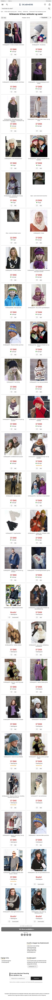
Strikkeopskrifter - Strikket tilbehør (13, 645)
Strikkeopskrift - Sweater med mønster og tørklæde (13, 571)
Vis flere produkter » (26, 929)
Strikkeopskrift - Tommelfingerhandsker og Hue (39, 570)
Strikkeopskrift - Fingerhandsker (13, 533)
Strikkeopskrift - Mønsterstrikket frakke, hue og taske (39, 120)
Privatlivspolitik (5, 962)
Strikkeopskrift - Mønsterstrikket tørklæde (13, 719)
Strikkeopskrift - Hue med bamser (39, 796)
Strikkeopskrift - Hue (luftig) (13, 382)
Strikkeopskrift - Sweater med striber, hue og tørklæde (13, 836)
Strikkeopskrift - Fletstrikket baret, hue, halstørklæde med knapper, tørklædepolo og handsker (13, 120)
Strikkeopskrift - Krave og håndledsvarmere (13, 911)
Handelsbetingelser (6, 960)
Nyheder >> (3, 1)
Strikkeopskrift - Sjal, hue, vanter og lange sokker (13, 683)
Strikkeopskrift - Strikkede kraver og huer (13, 456)
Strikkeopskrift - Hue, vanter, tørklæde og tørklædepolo (38, 645)
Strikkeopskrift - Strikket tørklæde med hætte (13, 44)
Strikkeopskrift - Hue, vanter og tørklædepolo (38, 307)
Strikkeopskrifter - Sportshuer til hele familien (39, 496)
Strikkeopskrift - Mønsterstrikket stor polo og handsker (13, 420)
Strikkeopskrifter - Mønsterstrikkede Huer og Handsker (38, 159)
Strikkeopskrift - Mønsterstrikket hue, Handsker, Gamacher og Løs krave (13, 796)
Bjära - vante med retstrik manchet (39, 195)
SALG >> (10, 1)
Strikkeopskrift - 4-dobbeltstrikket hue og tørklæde (38, 420)
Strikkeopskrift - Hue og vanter (13, 496)
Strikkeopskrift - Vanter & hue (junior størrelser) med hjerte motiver (39, 271)
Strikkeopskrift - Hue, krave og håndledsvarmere (39, 912)
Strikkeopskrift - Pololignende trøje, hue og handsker (39, 457)
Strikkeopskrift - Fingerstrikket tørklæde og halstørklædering (39, 608)
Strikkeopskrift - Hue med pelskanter (13, 158)
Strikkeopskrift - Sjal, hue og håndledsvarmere (39, 872)
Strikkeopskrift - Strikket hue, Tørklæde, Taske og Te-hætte (39, 534)
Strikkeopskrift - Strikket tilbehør (13, 270)
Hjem (2, 11)
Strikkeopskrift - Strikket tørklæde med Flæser (13, 82)
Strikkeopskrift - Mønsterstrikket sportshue (13, 344)
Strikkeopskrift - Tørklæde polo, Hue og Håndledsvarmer (13, 196)
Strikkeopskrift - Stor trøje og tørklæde (39, 382)
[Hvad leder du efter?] (26, 8)
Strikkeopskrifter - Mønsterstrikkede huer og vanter (38, 345)
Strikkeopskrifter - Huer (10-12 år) (13, 307)
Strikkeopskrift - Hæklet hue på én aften (13, 607)
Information (48, 1)
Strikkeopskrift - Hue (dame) (38, 44)
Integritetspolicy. (38, 982)
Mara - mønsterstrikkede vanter (13, 233)
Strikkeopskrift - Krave (39, 233)
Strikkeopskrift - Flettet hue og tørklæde (13, 756)
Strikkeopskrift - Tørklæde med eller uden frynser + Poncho (13, 873)
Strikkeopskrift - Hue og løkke (39, 719)
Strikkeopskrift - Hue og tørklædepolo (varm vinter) (38, 82)
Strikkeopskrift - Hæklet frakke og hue (39, 682)
